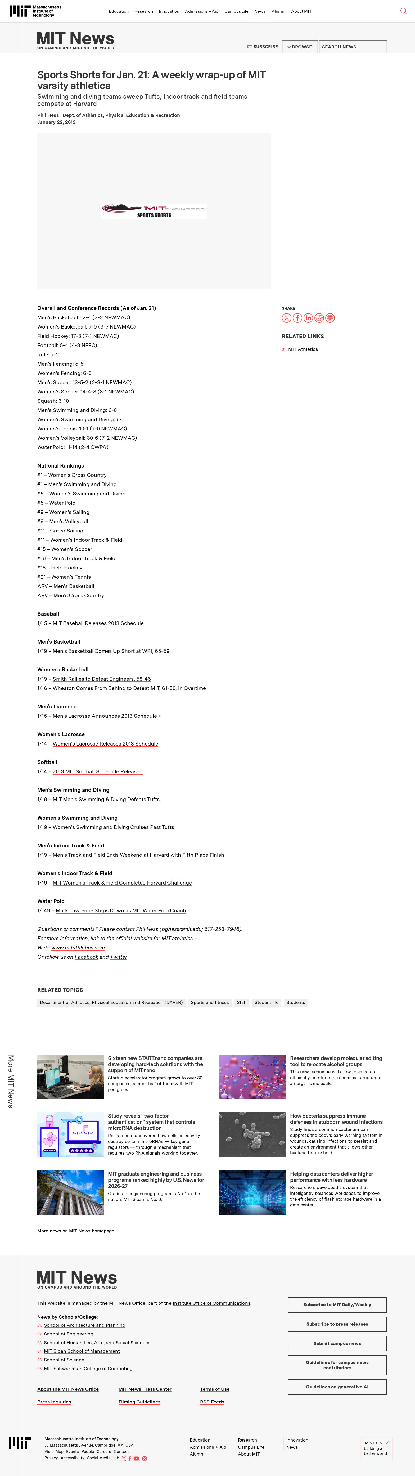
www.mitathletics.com (78, 947)
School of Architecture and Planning (84, 1325)
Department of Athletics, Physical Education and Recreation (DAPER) (111, 1002)
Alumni (278, 11)
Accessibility (72, 1458)
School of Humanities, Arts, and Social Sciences (97, 1342)
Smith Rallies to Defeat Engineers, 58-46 (102, 679)
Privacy (51, 1458)
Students (295, 1002)
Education (119, 11)
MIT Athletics (303, 349)
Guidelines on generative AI (337, 1386)
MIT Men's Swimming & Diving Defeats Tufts (106, 799)
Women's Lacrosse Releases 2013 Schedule (105, 744)
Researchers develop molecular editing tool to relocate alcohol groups (336, 1061)
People (88, 1451)
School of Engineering (68, 1333)
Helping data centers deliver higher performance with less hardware (331, 1177)
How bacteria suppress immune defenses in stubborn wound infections (336, 1119)
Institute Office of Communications (211, 1303)
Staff (242, 1002)
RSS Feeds (212, 1402)
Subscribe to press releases (337, 1324)
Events (72, 1451)
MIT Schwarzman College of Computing (88, 1368)
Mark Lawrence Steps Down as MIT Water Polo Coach (121, 910)
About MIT (301, 11)
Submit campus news (337, 1343)
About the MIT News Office (68, 1389)
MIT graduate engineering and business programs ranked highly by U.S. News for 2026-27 (156, 1180)
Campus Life (236, 11)
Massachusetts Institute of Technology (81, 1439)
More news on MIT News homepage (75, 1230)
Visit (48, 1451)
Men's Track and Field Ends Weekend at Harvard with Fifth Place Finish (138, 855)
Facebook (86, 957)
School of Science (64, 1359)
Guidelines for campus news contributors (337, 1365)
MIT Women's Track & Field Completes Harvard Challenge (122, 883)
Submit (379, 47)
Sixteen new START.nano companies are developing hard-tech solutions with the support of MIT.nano (155, 1064)
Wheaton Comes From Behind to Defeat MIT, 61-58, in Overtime (129, 688)
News (260, 11)
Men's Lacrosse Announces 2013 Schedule (105, 716)
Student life (266, 1002)
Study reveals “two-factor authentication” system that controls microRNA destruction (151, 1122)
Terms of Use (214, 1389)
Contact (121, 1451)
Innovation (169, 11)
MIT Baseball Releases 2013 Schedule (98, 623)
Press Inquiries (54, 1402)
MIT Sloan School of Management (82, 1351)
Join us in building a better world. (376, 1448)
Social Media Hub (103, 1458)
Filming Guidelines (139, 1402)
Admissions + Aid (202, 11)
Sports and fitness (210, 1002)
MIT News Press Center (145, 1389)
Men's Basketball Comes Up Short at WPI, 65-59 (111, 651)
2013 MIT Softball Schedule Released (98, 771)
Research (143, 11)
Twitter (118, 957)
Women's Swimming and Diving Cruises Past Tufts (113, 827)
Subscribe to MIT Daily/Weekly (337, 1304)
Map (60, 1451)
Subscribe (266, 46)
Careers (104, 1451)
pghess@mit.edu (181, 929)
